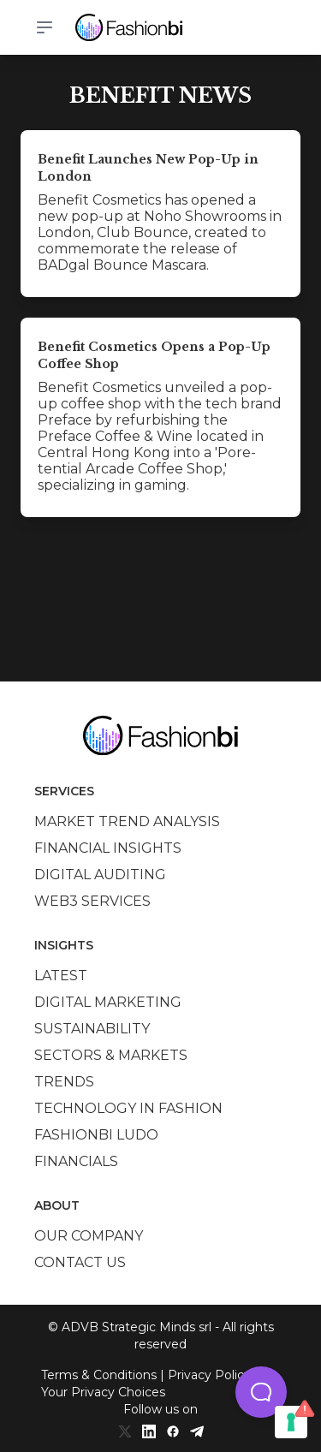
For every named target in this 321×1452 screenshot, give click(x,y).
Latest (60, 975)
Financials (76, 1161)
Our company (88, 1236)
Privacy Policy (209, 1375)
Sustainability (92, 1029)
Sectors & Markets (110, 1055)
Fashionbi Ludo (96, 1135)
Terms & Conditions (99, 1375)
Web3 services (92, 901)
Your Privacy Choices (103, 1392)
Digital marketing (107, 1002)
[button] (261, 1392)
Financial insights (107, 848)
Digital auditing (100, 874)
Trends (64, 1082)
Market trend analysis (127, 821)
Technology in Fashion (128, 1108)
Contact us (80, 1262)
